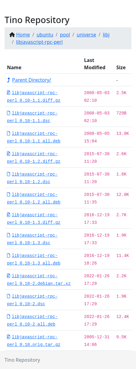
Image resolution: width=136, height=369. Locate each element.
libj (106, 34)
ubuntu (45, 34)
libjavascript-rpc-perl (39, 42)
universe (86, 34)
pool (65, 34)
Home (23, 34)
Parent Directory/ (29, 80)
